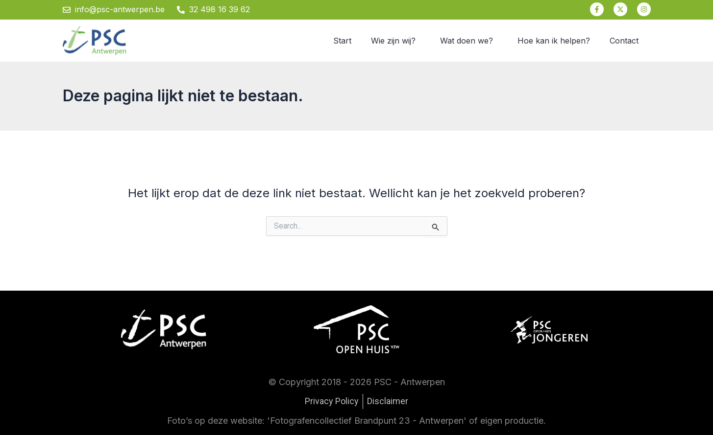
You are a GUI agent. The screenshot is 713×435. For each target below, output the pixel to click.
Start (342, 41)
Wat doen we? (466, 41)
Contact (624, 41)
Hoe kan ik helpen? (553, 41)
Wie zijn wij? (393, 41)
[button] (396, 40)
